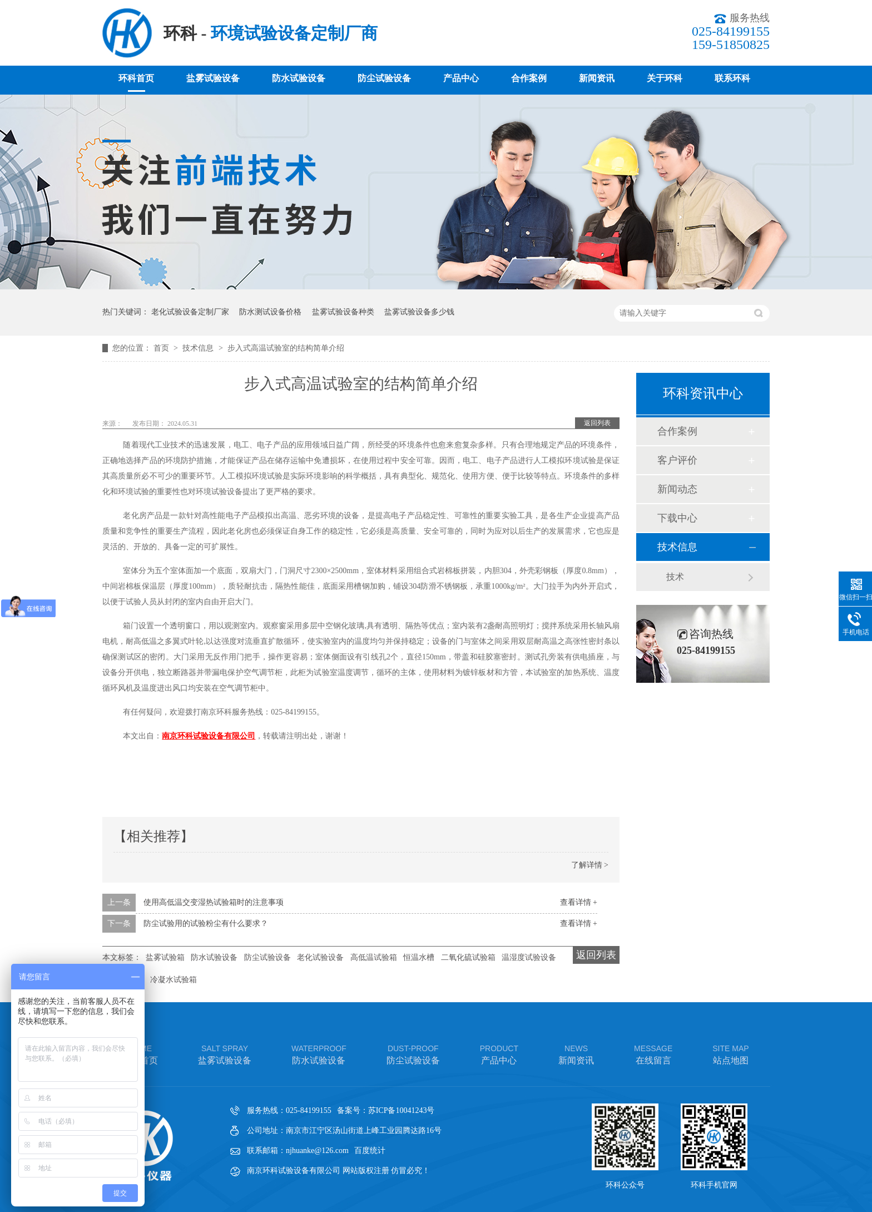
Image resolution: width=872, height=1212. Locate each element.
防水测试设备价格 (270, 312)
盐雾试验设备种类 (343, 312)
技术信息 (199, 348)
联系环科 (732, 78)
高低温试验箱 (373, 957)
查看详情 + (578, 902)
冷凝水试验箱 (173, 979)
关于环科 (664, 78)
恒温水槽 (418, 957)
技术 (675, 577)
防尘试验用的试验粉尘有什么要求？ (205, 923)
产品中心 (461, 78)
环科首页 (136, 78)
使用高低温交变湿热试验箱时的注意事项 (213, 902)
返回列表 (597, 423)
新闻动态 (677, 489)
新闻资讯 (597, 78)
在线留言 (653, 1053)
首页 (162, 348)
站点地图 (730, 1053)
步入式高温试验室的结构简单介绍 (285, 348)
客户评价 (677, 460)
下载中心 (677, 518)
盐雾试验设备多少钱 (419, 312)
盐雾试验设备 (213, 78)
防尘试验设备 (384, 78)
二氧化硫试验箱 (468, 957)
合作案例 (529, 78)
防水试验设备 (298, 78)
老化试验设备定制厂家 (190, 312)
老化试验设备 (320, 957)
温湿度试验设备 (529, 957)
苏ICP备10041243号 (401, 1110)
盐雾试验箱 (165, 957)
